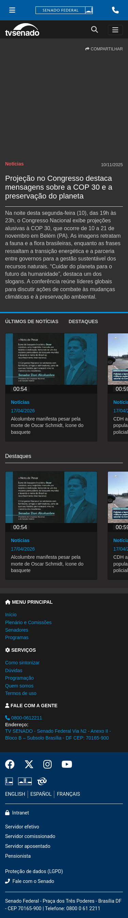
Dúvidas (14, 670)
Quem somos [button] (19, 685)
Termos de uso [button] (21, 693)
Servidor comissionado (30, 836)
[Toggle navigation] (115, 30)
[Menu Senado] (12, 10)
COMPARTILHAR (104, 49)
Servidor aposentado (27, 846)
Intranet (17, 813)
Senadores (16, 630)
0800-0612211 (23, 718)
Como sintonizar (22, 662)
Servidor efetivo (22, 827)
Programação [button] (19, 678)
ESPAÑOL (41, 794)
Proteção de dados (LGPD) (34, 871)
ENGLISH (15, 794)
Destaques (83, 321)
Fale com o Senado (29, 881)
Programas (16, 637)
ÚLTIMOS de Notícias (31, 321)
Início (10, 614)
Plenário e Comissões (28, 622)
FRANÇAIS (68, 794)
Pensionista (18, 856)
